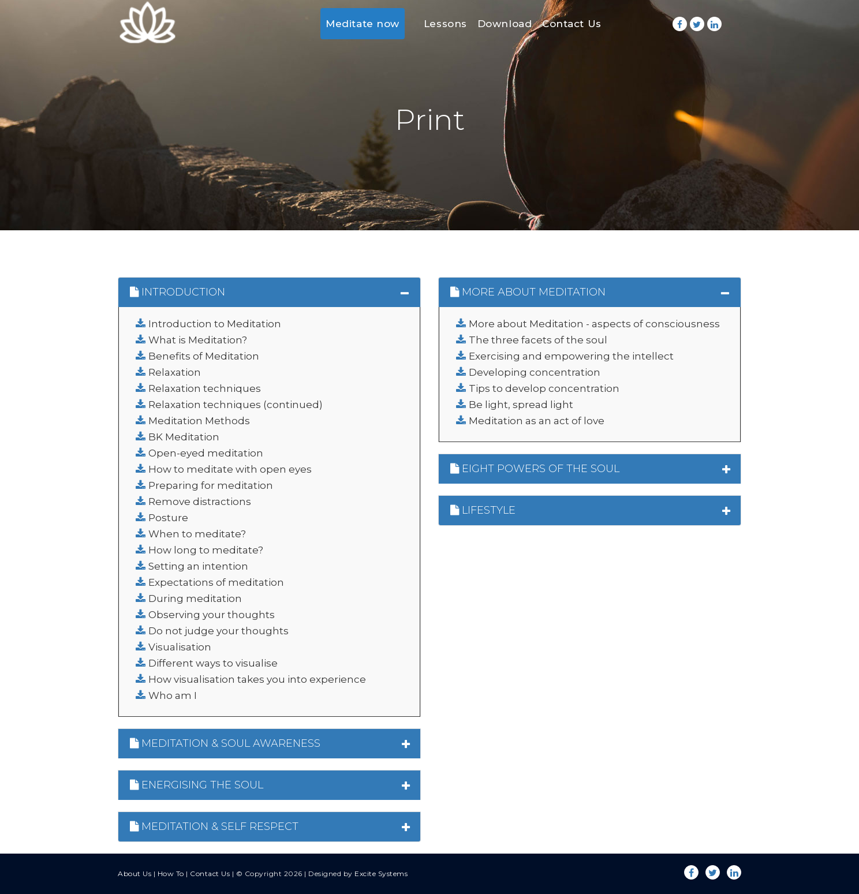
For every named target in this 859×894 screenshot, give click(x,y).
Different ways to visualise (213, 663)
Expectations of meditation (216, 582)
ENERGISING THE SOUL (196, 785)
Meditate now (362, 23)
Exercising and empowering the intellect (571, 356)
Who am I (172, 695)
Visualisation (179, 647)
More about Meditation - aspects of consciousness (594, 324)
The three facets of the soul (538, 340)
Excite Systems (381, 873)
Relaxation (174, 372)
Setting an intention (198, 566)
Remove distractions (199, 501)
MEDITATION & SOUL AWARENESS (225, 743)
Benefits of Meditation (203, 356)
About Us (134, 873)
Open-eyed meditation (205, 453)
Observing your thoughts (211, 614)
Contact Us (572, 23)
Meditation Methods (199, 421)
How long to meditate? (205, 550)
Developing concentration (534, 372)
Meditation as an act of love (536, 421)
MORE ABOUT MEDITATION (528, 292)
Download (504, 23)
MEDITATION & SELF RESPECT (214, 826)
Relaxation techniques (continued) (235, 404)
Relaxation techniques (204, 388)
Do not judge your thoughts (218, 631)
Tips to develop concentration (544, 388)
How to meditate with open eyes (230, 469)
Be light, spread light (521, 404)
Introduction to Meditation (214, 324)
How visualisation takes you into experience (257, 679)
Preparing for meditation (210, 485)
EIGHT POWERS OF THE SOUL (534, 468)
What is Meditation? (197, 340)
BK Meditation (183, 437)
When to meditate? (197, 534)
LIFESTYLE (483, 510)
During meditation (195, 598)
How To (171, 873)
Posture (168, 517)
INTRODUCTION (177, 292)
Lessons (445, 23)
